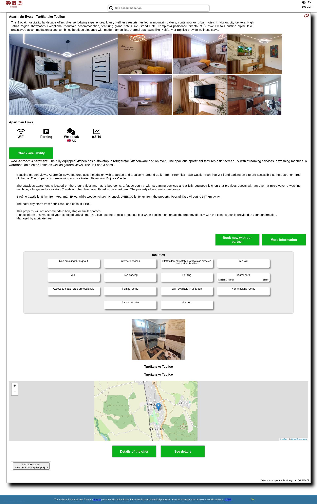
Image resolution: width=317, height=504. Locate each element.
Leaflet (283, 439)
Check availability (31, 153)
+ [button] (14, 386)
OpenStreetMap (299, 439)
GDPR (228, 499)
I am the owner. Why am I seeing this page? (31, 466)
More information (284, 239)
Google (97, 499)
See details (182, 451)
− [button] (14, 392)
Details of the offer (134, 451)
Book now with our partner (237, 239)
